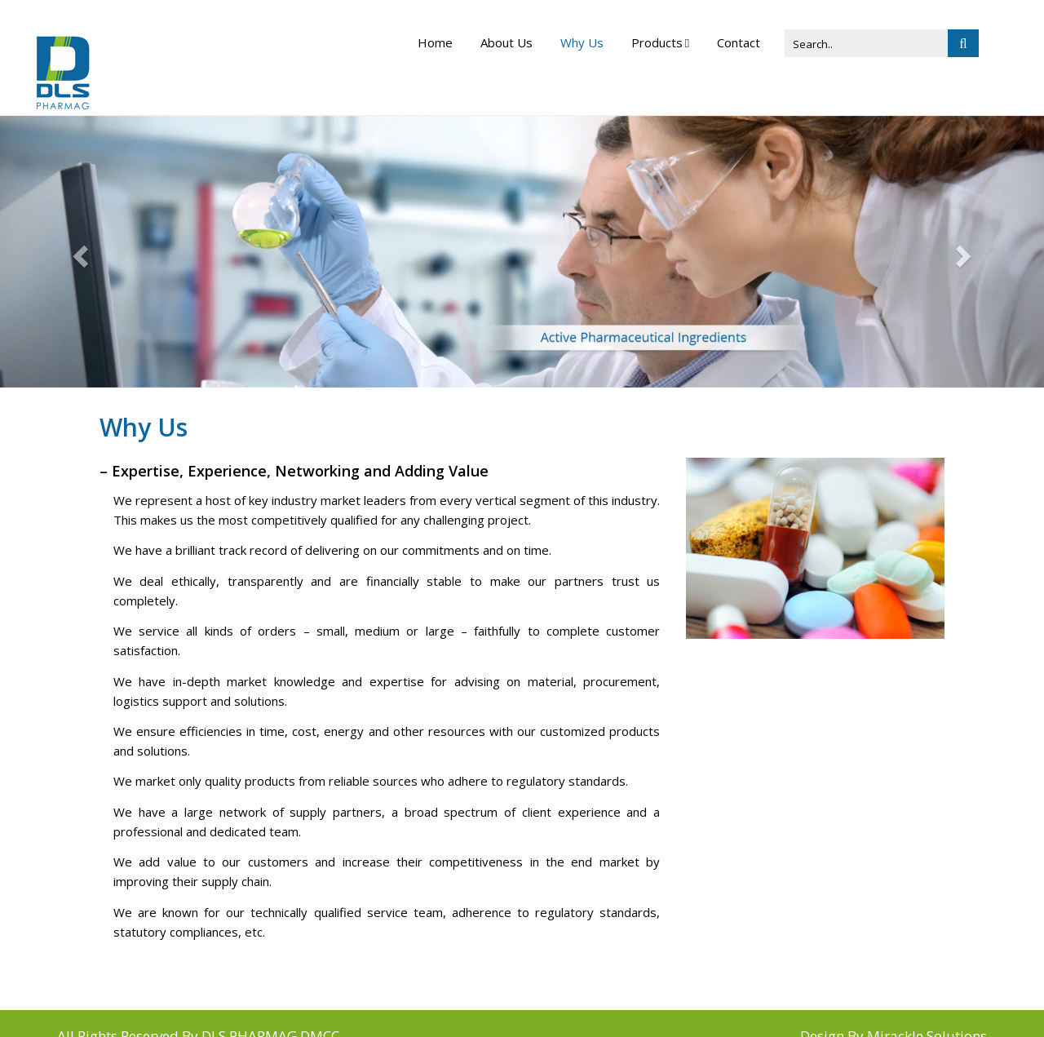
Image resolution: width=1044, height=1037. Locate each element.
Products (657, 42)
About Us (506, 42)
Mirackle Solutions (927, 1010)
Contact (738, 42)
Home (435, 42)
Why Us (582, 42)
